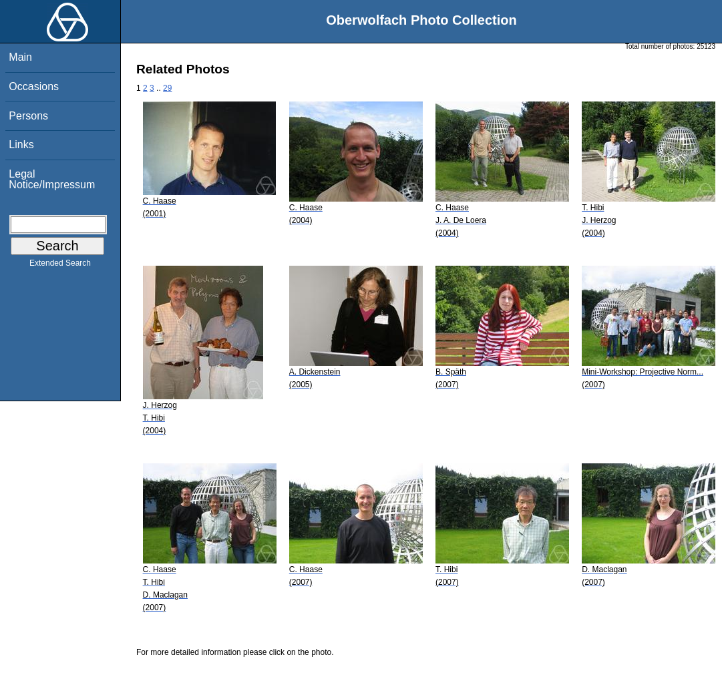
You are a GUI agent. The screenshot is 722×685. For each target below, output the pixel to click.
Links (21, 144)
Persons (28, 116)
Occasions (34, 86)
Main (20, 57)
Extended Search (60, 266)
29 (167, 88)
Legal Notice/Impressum (52, 179)
